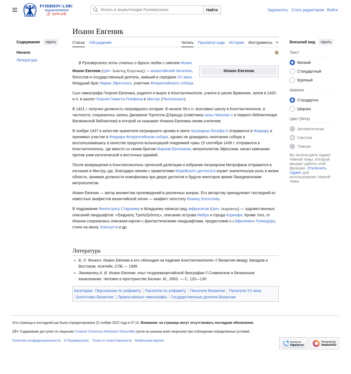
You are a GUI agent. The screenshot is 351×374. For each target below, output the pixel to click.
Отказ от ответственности (112, 340)
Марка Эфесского (116, 83)
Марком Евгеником (174, 149)
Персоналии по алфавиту (118, 290)
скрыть (51, 42)
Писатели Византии (207, 290)
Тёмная (304, 146)
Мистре (153, 99)
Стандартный (309, 71)
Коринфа (234, 215)
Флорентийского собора (172, 83)
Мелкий (304, 62)
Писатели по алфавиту (165, 290)
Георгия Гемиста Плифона (119, 99)
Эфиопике (243, 221)
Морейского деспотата (196, 171)
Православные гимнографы (142, 297)
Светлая (304, 137)
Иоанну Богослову (203, 199)
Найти (212, 10)
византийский (163, 71)
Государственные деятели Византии (203, 297)
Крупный (305, 80)
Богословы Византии (94, 297)
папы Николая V (218, 115)
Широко (304, 109)
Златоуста (109, 227)
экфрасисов (198, 208)
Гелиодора (265, 221)
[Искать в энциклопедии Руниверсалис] (146, 9)
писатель (184, 71)
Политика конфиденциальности (36, 340)
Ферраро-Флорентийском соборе (138, 137)
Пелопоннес (173, 99)
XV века (184, 77)
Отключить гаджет (308, 170)
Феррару (261, 131)
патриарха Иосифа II (209, 131)
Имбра (203, 215)
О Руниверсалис (76, 340)
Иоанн (186, 63)
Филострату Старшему (119, 208)
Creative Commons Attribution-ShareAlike (105, 331)
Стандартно (307, 100)
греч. (107, 71)
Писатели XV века (245, 290)
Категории (83, 290)
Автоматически (310, 129)
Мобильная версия (149, 340)
